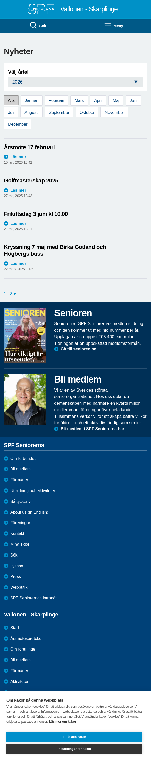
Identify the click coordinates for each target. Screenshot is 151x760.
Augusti (31, 112)
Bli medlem (20, 469)
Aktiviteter (19, 681)
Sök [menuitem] (37, 25)
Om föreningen (24, 649)
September (59, 112)
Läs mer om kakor (62, 722)
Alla (11, 100)
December (17, 124)
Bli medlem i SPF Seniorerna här (92, 429)
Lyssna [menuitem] (16, 566)
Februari (56, 100)
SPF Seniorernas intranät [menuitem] (33, 598)
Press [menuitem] (15, 576)
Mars (79, 100)
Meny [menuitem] (113, 25)
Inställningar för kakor (74, 749)
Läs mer (18, 157)
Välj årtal (18, 72)
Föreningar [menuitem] (20, 523)
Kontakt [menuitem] (17, 533)
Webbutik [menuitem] (18, 587)
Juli (11, 112)
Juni (134, 100)
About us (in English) (29, 512)
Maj (116, 100)
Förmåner (19, 480)
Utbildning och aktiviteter (32, 490)
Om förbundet (23, 458)
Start (14, 628)
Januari (31, 100)
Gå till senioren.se (78, 349)
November (114, 112)
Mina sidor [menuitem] (19, 544)
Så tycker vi (21, 501)
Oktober (87, 112)
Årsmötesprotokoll (26, 638)
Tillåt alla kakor (74, 737)
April (98, 100)
